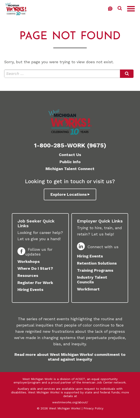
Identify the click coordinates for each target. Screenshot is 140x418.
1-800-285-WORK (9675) (70, 145)
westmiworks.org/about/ (70, 402)
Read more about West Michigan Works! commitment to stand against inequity (70, 356)
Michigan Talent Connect (70, 168)
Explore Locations (68, 194)
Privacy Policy (93, 408)
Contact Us (70, 154)
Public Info (70, 161)
